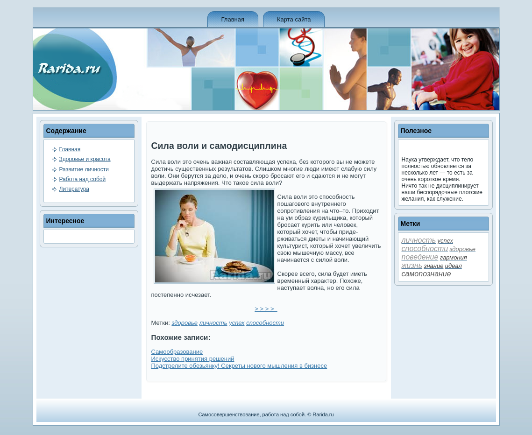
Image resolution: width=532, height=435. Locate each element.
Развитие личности (84, 169)
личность (213, 322)
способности (265, 322)
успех (236, 322)
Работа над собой (82, 179)
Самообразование (177, 351)
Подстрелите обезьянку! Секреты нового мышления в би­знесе (239, 365)
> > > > (266, 308)
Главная (232, 19)
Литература (74, 189)
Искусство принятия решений (192, 358)
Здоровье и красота (85, 159)
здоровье (184, 322)
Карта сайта (294, 19)
